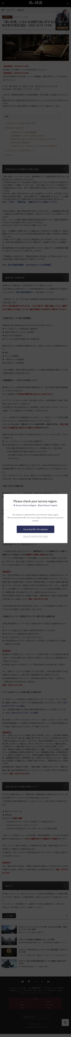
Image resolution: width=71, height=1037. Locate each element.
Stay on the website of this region (35, 536)
